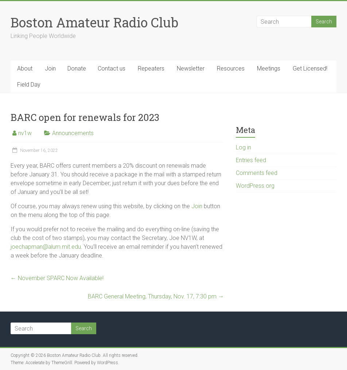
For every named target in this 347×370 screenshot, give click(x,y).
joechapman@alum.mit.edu (46, 246)
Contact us (111, 68)
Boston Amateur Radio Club (94, 22)
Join (50, 68)
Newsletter (190, 68)
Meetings (268, 68)
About (24, 68)
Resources (231, 68)
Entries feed (251, 160)
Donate (76, 68)
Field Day (28, 84)
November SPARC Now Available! (57, 278)
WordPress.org (255, 185)
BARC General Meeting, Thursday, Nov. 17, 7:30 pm (156, 296)
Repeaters (151, 68)
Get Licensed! (310, 68)
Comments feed (256, 172)
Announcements (73, 133)
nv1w (25, 133)
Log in (243, 147)
